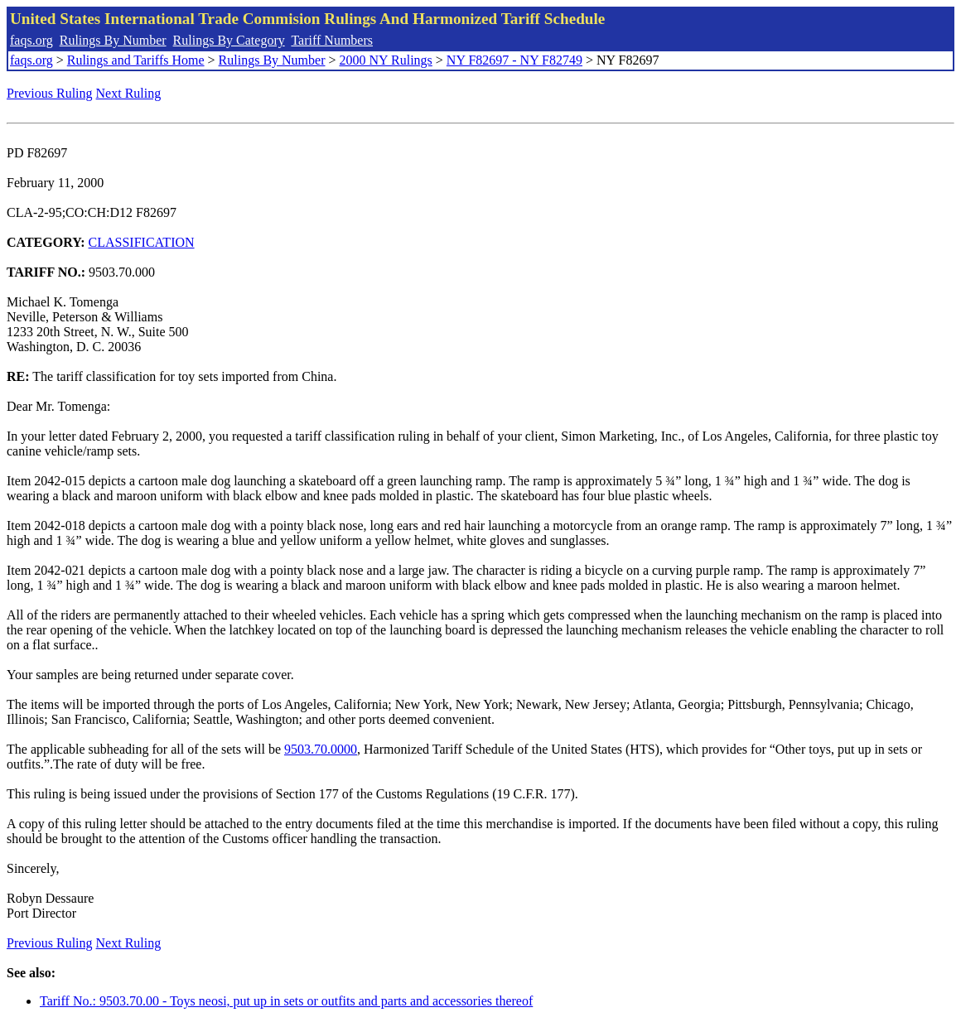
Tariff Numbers (332, 40)
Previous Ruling (50, 93)
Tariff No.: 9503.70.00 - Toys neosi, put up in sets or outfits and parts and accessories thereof (286, 1001)
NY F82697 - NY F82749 (514, 60)
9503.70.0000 (320, 749)
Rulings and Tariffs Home (136, 60)
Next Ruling (129, 93)
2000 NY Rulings (386, 60)
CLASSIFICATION (142, 242)
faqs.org (31, 40)
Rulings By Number (113, 40)
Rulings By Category (229, 40)
